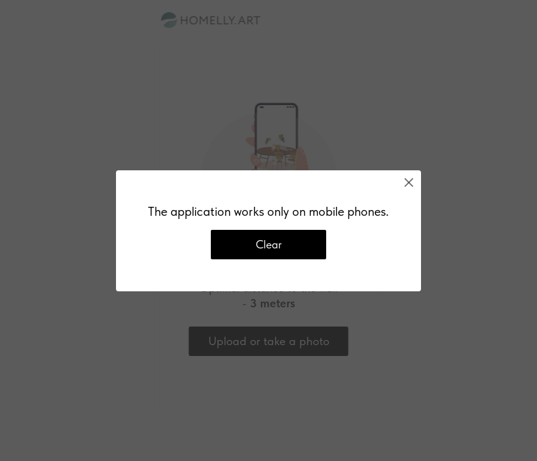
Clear (269, 244)
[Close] (409, 182)
